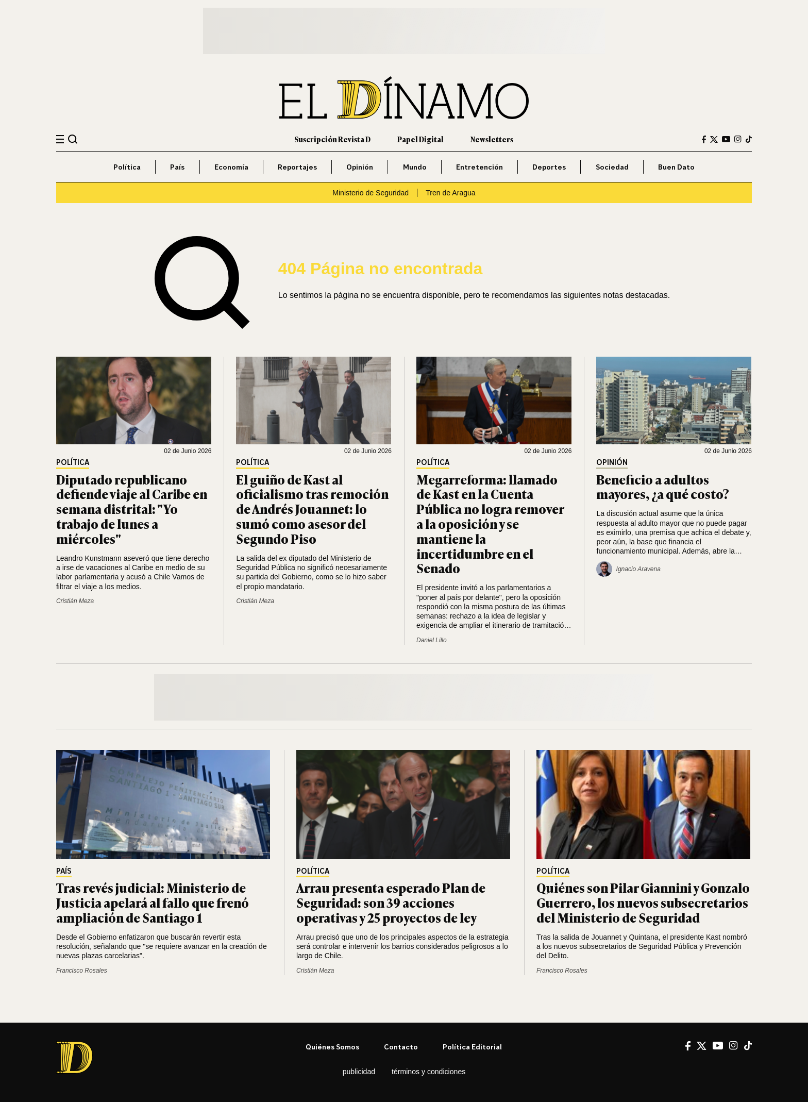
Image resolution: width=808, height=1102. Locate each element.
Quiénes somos (332, 1046)
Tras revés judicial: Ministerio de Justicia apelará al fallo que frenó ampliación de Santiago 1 (152, 902)
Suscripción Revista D (332, 138)
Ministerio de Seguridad (370, 193)
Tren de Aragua (451, 193)
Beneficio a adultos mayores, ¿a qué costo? (662, 486)
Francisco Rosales (81, 970)
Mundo (415, 166)
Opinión (359, 166)
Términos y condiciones (428, 1071)
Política (127, 166)
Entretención (479, 166)
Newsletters (491, 138)
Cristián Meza (75, 601)
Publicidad (359, 1071)
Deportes (549, 166)
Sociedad (612, 166)
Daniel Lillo (431, 640)
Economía (231, 166)
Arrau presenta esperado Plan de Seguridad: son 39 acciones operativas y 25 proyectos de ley (390, 902)
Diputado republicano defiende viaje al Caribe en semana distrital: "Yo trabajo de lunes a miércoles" (131, 508)
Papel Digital (420, 138)
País (177, 166)
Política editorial (472, 1046)
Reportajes (297, 166)
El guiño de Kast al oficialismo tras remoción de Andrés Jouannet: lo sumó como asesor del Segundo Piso (312, 508)
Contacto (401, 1046)
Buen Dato (676, 166)
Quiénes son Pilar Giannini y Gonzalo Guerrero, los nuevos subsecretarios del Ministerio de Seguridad (643, 902)
